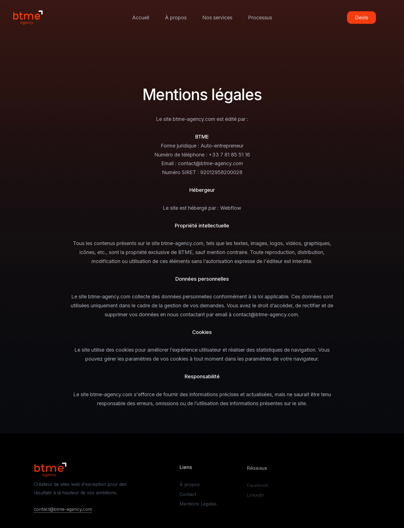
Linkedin (255, 497)
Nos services (217, 17)
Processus (260, 17)
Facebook (257, 487)
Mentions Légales (198, 506)
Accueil (140, 17)
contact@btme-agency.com (63, 510)
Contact (188, 496)
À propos (176, 17)
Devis (361, 18)
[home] (27, 17)
